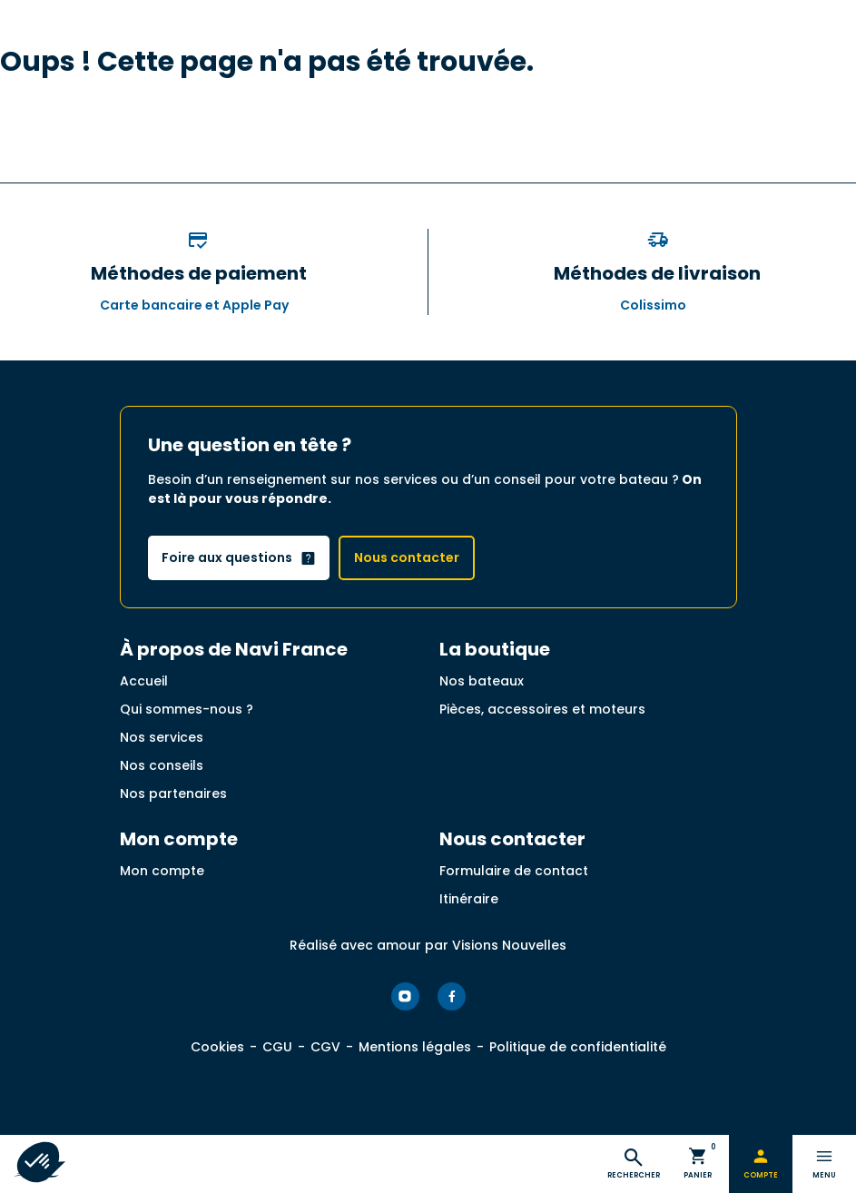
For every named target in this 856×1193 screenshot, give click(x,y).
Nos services (161, 737)
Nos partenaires (173, 793)
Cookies (217, 1047)
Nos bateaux (481, 681)
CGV (325, 1047)
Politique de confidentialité (577, 1047)
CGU (277, 1047)
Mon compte (162, 871)
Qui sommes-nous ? (186, 709)
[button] (38, 1162)
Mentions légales (415, 1047)
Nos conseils (161, 765)
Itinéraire (468, 899)
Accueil (144, 681)
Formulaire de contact (513, 871)
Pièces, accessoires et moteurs (542, 709)
